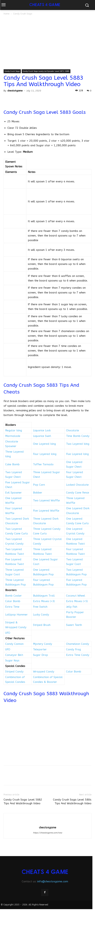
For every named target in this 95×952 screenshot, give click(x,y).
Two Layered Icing (77, 443)
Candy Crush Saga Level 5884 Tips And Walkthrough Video (72, 801)
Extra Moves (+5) (77, 601)
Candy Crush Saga (22, 14)
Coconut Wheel (75, 595)
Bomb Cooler (13, 595)
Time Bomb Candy (77, 436)
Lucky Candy (41, 614)
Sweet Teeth (74, 625)
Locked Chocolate (77, 484)
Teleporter (40, 649)
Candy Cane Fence (77, 492)
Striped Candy (14, 671)
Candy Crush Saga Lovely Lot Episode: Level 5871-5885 (46, 71)
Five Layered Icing (77, 454)
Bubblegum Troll (44, 595)
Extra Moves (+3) (44, 601)
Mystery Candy (42, 644)
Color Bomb (12, 601)
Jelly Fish (71, 606)
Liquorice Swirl (42, 436)
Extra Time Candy (77, 655)
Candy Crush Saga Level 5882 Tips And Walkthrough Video (23, 801)
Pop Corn (39, 484)
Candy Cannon (14, 644)
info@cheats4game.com (52, 881)
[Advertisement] (47, 43)
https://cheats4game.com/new (47, 833)
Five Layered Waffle (46, 510)
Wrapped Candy (43, 671)
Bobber (37, 492)
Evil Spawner (13, 492)
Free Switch (40, 606)
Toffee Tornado (43, 464)
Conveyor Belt (14, 655)
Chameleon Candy (77, 644)
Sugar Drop (40, 655)
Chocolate (72, 430)
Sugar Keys (12, 660)
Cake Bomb (12, 464)
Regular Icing (13, 430)
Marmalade (12, 436)
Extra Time (12, 606)
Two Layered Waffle (46, 500)
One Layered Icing (44, 443)
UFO (7, 632)
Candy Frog (73, 649)
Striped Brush (41, 625)
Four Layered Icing (44, 454)
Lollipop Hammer (16, 614)
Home (6, 14)
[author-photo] (47, 821)
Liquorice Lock (42, 430)
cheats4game (15, 90)
